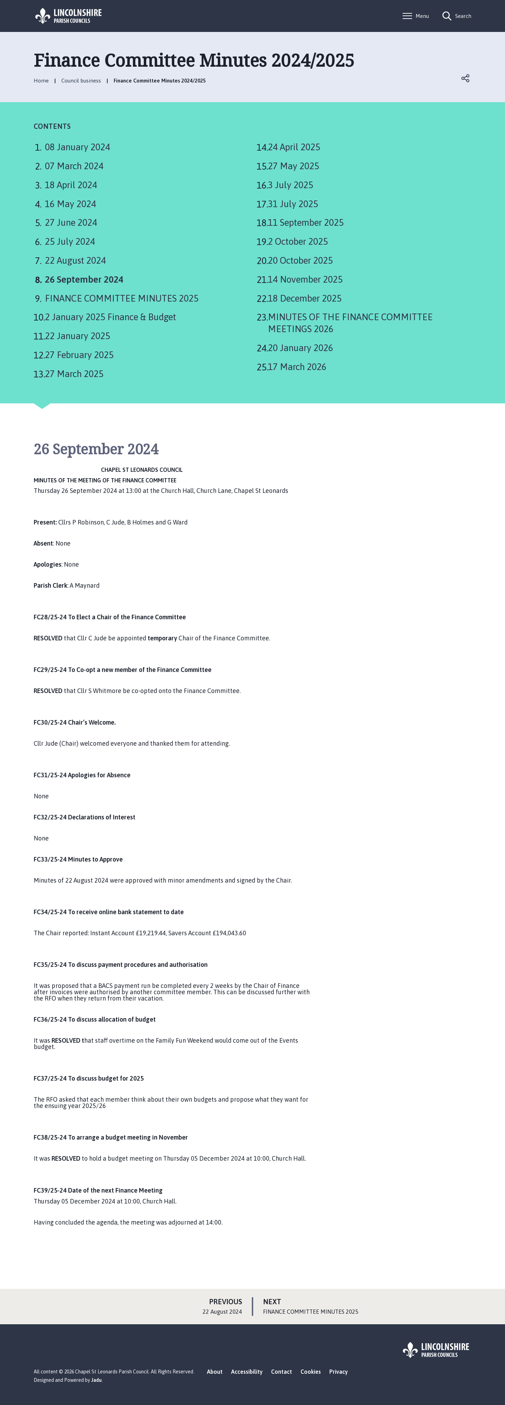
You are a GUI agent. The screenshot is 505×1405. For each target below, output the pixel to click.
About (215, 1371)
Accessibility (247, 1371)
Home (41, 81)
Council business (81, 81)
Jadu (96, 1380)
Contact (281, 1371)
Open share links (465, 78)
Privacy (338, 1371)
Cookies (311, 1371)
